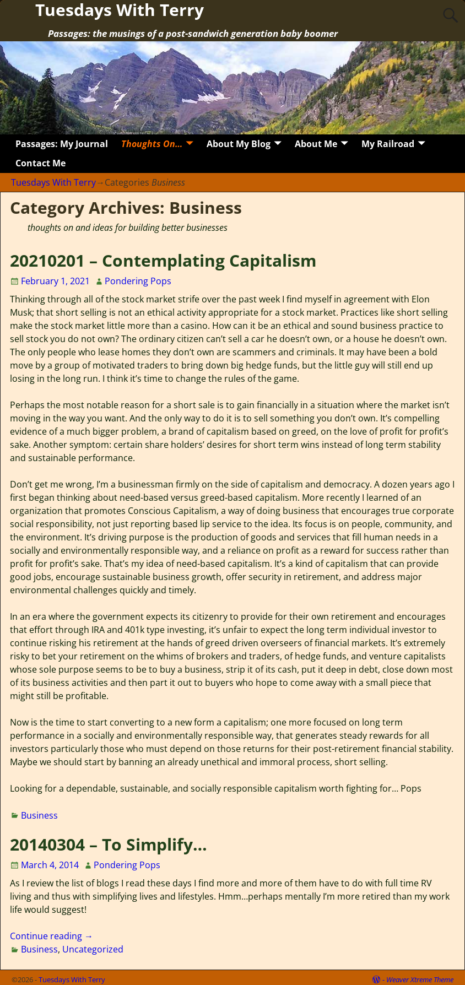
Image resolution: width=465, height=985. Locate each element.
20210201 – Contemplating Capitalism (163, 260)
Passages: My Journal (61, 144)
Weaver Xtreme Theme (419, 979)
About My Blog (239, 144)
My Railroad (387, 144)
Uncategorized (92, 949)
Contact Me (40, 163)
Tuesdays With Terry (53, 182)
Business (39, 815)
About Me (316, 144)
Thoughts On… (151, 144)
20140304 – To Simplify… (108, 844)
